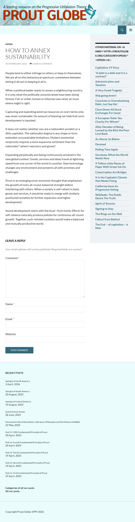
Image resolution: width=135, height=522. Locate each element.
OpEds (9, 44)
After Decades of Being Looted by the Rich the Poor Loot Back (112, 130)
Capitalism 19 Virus (107, 67)
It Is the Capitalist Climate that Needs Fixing (111, 179)
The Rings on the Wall (108, 213)
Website (10, 334)
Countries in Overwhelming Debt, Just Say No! (112, 102)
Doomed (100, 144)
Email (9, 319)
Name (9, 304)
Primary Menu (130, 30)
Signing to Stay (104, 208)
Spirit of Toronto (105, 203)
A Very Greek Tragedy (108, 90)
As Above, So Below (107, 139)
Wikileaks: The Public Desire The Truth (108, 196)
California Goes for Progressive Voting (106, 188)
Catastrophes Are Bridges (111, 172)
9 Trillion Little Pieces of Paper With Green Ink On (110, 165)
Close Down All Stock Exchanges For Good (108, 111)
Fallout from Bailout (107, 219)
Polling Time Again (106, 149)
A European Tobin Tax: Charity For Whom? (108, 119)
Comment (12, 258)
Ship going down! (105, 95)
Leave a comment (42, 63)
